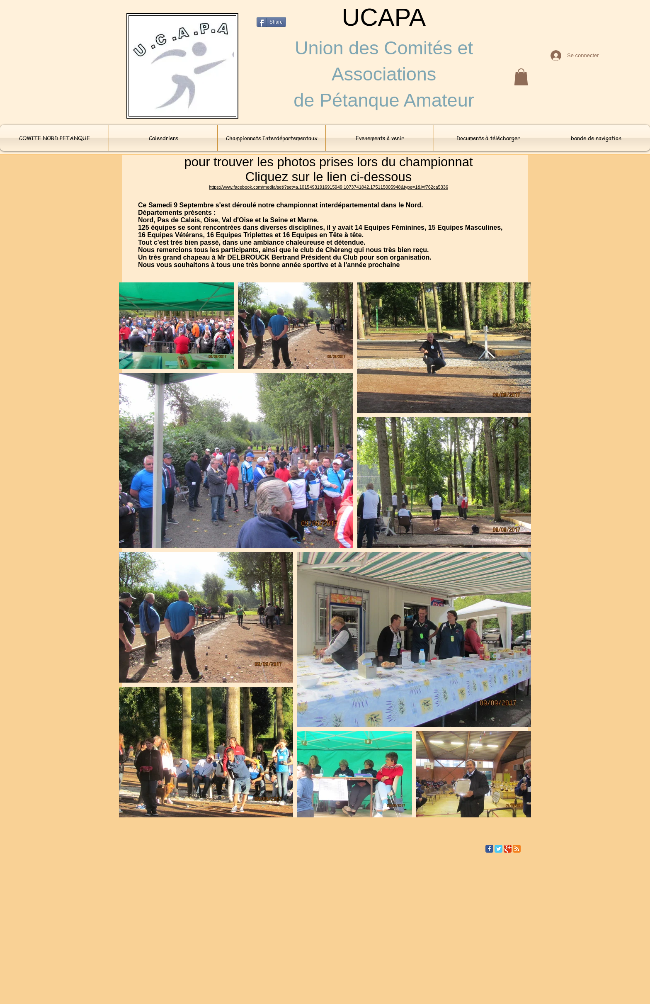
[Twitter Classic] (498, 849)
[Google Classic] (508, 849)
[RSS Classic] (517, 849)
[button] (521, 76)
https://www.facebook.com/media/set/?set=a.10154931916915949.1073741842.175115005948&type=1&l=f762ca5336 (328, 187)
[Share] (271, 22)
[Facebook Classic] (489, 849)
